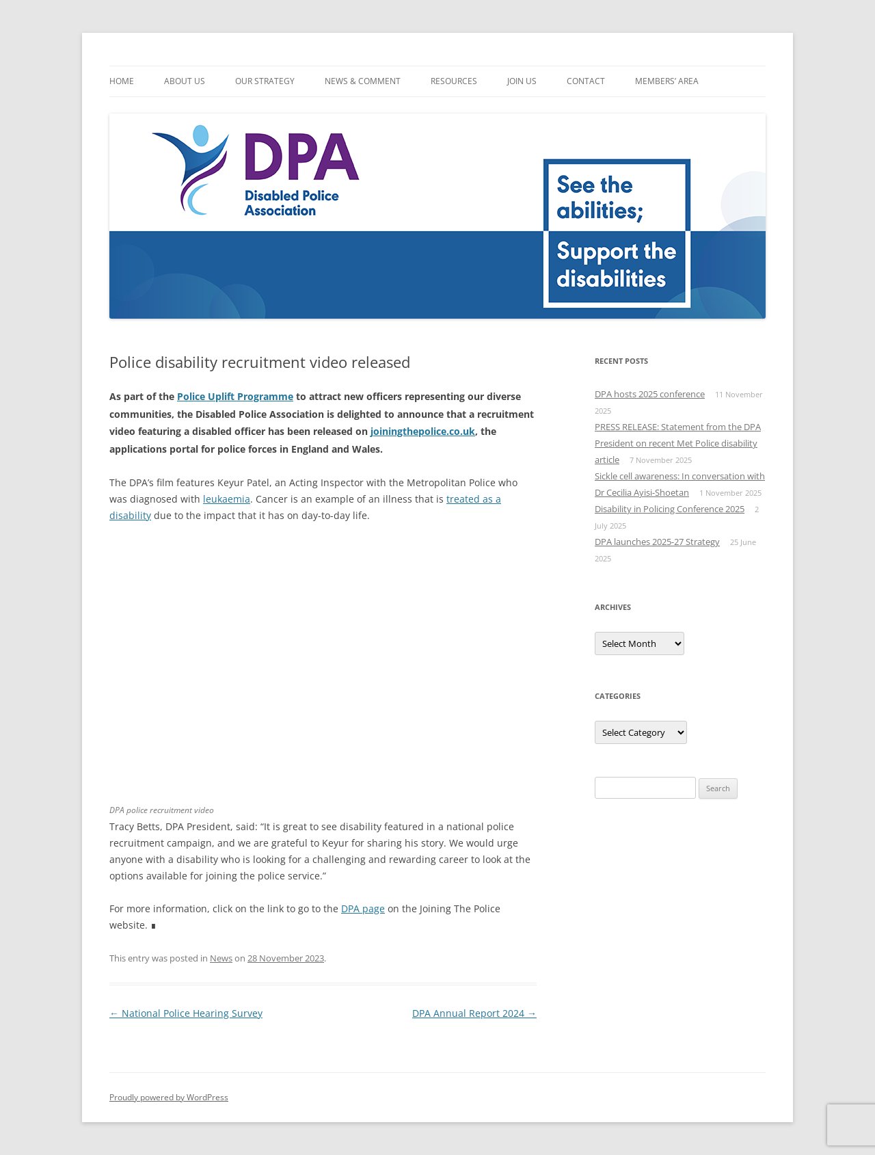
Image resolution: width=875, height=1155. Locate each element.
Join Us (522, 81)
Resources (454, 81)
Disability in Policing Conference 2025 (669, 509)
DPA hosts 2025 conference (650, 394)
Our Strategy (265, 81)
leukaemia (226, 498)
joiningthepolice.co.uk (423, 431)
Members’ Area (667, 81)
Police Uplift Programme (235, 396)
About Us (184, 81)
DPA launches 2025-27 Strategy (657, 541)
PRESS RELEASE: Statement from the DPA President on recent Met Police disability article (678, 443)
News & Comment (363, 81)
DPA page (363, 908)
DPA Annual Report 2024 (474, 1013)
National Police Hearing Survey (185, 1013)
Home (121, 81)
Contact (586, 81)
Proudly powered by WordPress (168, 1097)
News (221, 958)
